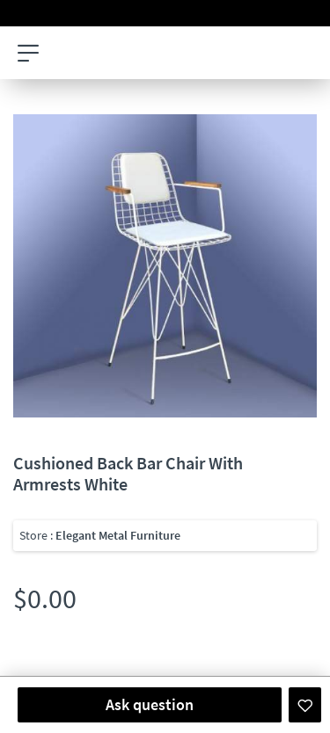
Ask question (150, 704)
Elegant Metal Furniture (117, 535)
